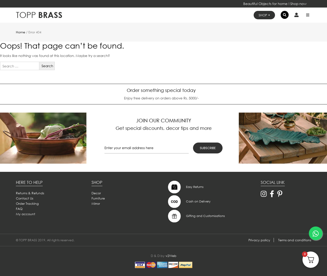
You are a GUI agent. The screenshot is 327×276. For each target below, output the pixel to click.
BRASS (39, 15)
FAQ (19, 209)
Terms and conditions (294, 240)
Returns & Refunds (30, 193)
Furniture (98, 198)
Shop (263, 15)
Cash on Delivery (189, 201)
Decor (96, 193)
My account (25, 214)
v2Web (171, 256)
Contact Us (24, 198)
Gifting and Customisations (196, 216)
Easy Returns (185, 187)
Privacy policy (259, 240)
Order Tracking (27, 203)
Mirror (96, 203)
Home (20, 32)
